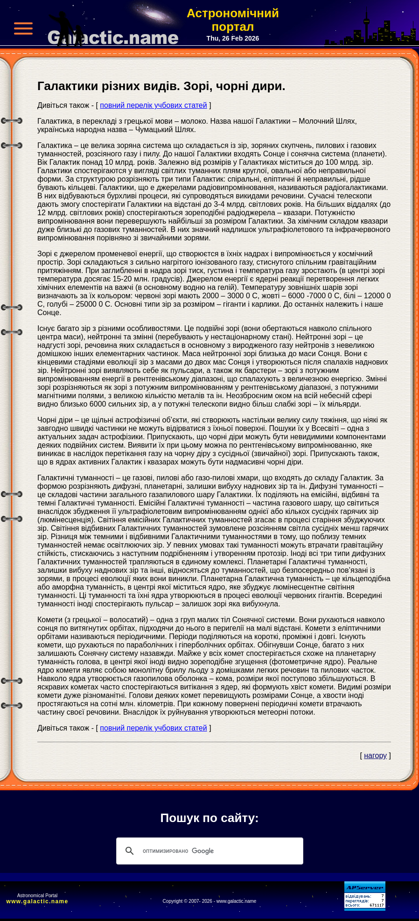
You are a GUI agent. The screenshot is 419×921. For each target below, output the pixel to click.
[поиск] (208, 851)
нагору (375, 755)
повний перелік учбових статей (153, 105)
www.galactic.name (38, 901)
